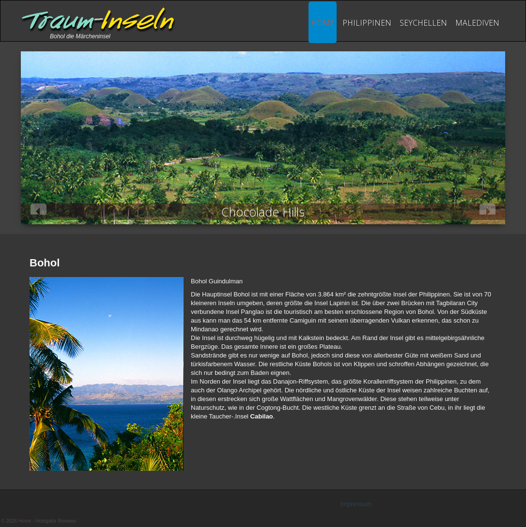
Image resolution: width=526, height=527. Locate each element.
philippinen (366, 22)
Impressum (355, 504)
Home (322, 22)
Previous (38, 209)
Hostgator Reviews (55, 521)
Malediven (477, 22)
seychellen (423, 22)
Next (487, 209)
